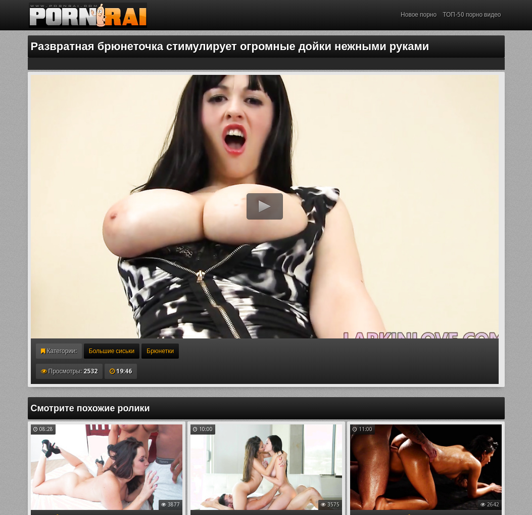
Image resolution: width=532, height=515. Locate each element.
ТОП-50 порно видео (472, 14)
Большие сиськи (111, 351)
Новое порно (419, 14)
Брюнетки (160, 351)
